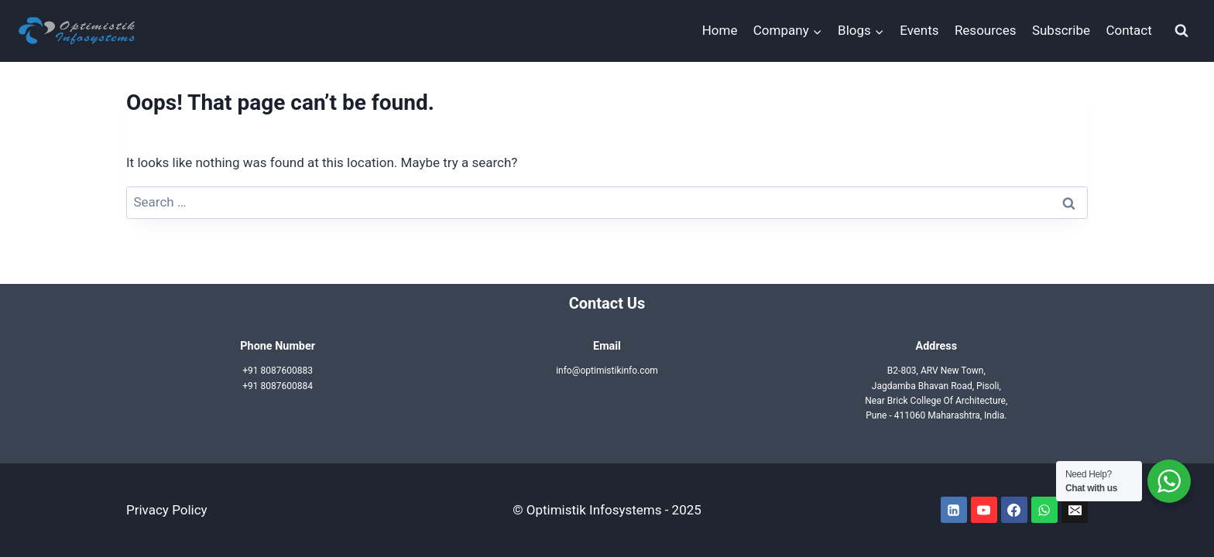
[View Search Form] (1181, 31)
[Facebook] (1014, 510)
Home (720, 30)
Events (919, 30)
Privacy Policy (166, 510)
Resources (986, 30)
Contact (1128, 30)
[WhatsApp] (1044, 510)
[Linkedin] (954, 510)
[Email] (1074, 510)
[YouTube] (984, 510)
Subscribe (1061, 30)
